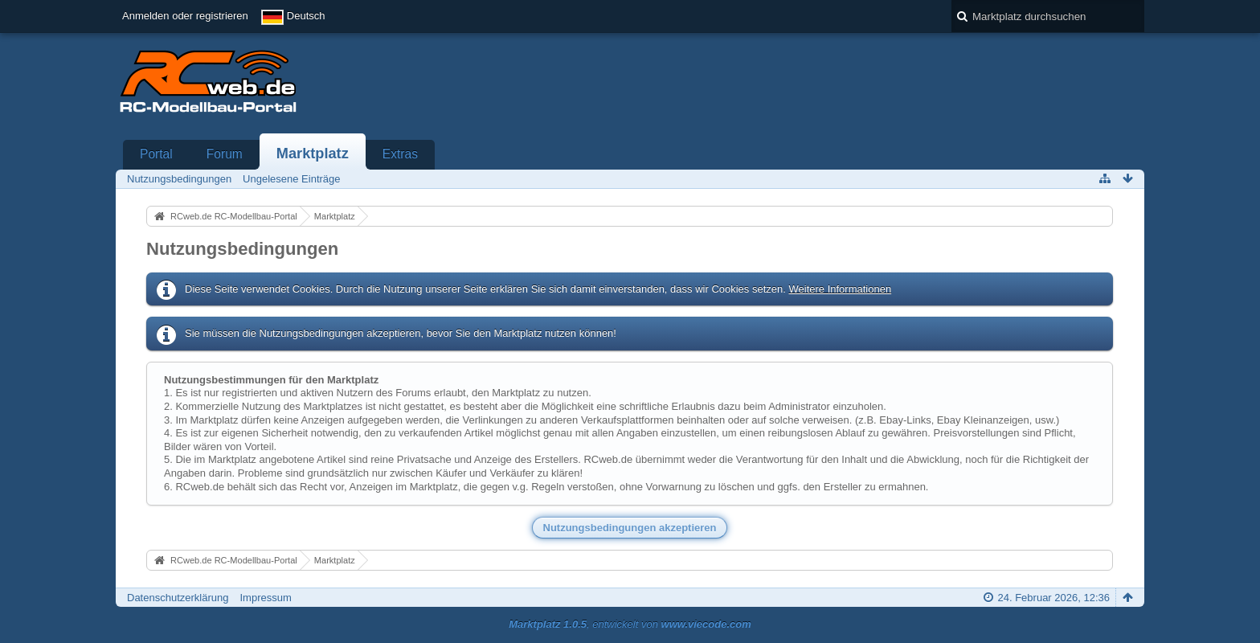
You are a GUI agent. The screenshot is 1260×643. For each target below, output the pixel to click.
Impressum (265, 598)
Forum (225, 154)
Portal (156, 154)
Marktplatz (312, 153)
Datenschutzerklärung (177, 598)
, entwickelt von (630, 624)
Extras (400, 154)
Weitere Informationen (839, 289)
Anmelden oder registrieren (185, 16)
